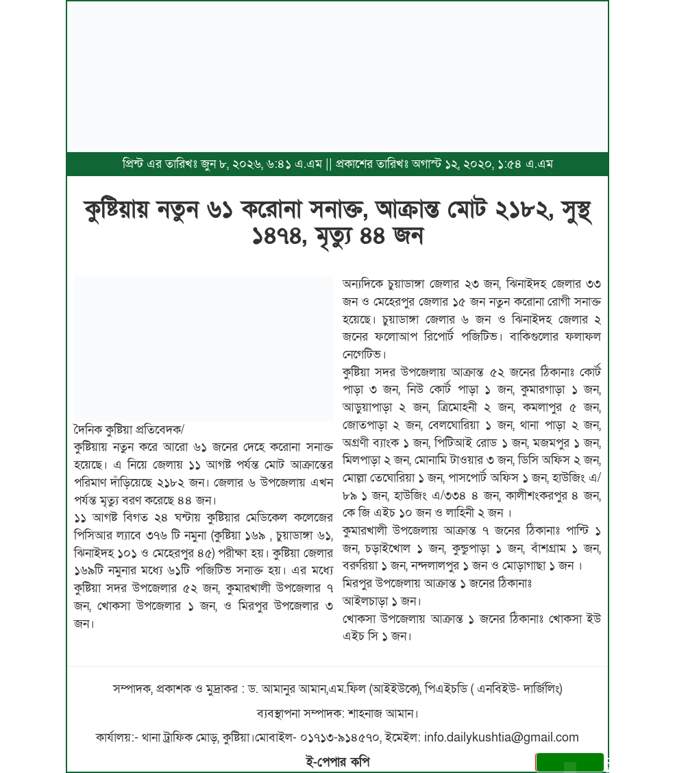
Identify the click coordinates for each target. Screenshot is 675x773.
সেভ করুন (572, 764)
